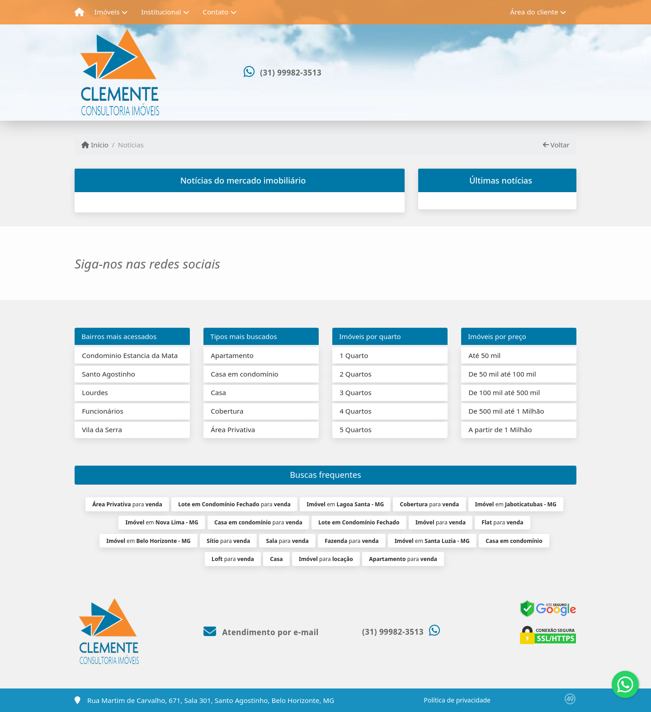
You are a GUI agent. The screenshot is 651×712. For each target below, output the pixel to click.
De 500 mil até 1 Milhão (506, 410)
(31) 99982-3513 (290, 72)
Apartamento (232, 355)
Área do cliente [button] (534, 11)
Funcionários (102, 410)
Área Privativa (233, 429)
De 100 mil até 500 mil (504, 392)
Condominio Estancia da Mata (130, 355)
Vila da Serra (102, 429)
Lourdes (95, 392)
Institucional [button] (161, 11)
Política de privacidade (457, 700)
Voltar (556, 144)
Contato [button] (215, 11)
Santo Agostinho (108, 373)
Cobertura (227, 410)
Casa (218, 392)
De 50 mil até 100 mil (502, 373)
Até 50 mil (484, 355)
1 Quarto (354, 355)
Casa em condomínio (244, 373)
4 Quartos (356, 410)
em (345, 504)
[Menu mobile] (79, 12)
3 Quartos (356, 392)
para (127, 504)
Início (94, 144)
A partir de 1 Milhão (500, 429)
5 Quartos (356, 429)
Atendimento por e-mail (261, 632)
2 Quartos (356, 373)
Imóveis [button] (107, 11)
